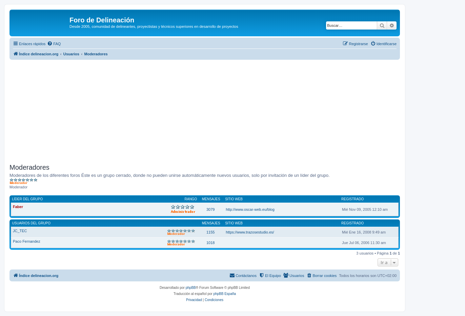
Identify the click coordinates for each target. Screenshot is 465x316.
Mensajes (211, 199)
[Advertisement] (212, 110)
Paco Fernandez (26, 241)
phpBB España (224, 294)
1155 (210, 232)
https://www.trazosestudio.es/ (250, 232)
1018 (210, 243)
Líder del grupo (27, 199)
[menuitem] (54, 44)
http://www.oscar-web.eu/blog (250, 209)
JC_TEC (20, 231)
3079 (210, 209)
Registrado (352, 199)
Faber (18, 207)
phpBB (191, 288)
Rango (191, 199)
